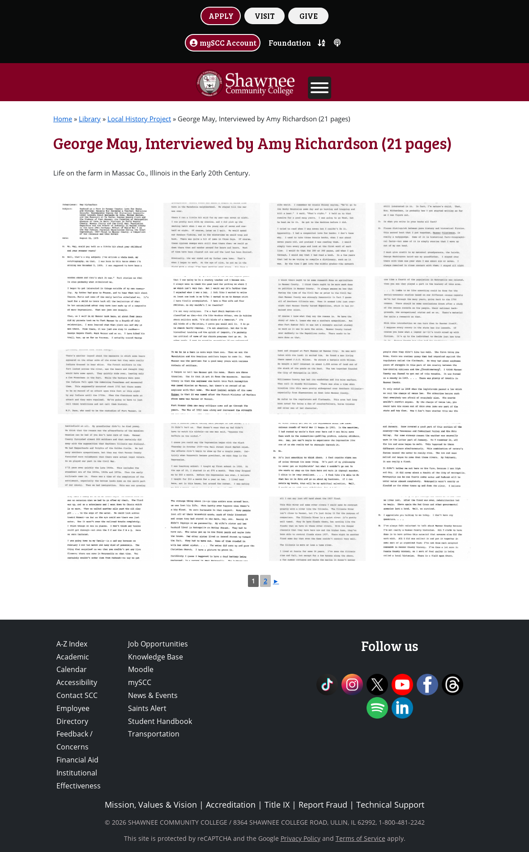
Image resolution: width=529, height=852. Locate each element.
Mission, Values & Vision (151, 804)
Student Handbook (160, 721)
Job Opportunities (158, 644)
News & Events (153, 695)
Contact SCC (77, 695)
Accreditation (231, 804)
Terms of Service (360, 838)
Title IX (277, 804)
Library (90, 118)
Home (62, 118)
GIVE (308, 15)
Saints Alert (147, 708)
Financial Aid (77, 760)
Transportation (153, 734)
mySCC (139, 682)
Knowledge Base (155, 657)
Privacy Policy (300, 838)
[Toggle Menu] (319, 87)
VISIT (265, 15)
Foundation (290, 42)
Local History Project (139, 118)
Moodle (141, 669)
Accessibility (76, 682)
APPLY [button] (221, 15)
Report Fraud (323, 804)
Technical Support (390, 804)
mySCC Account (223, 42)
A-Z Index (71, 644)
